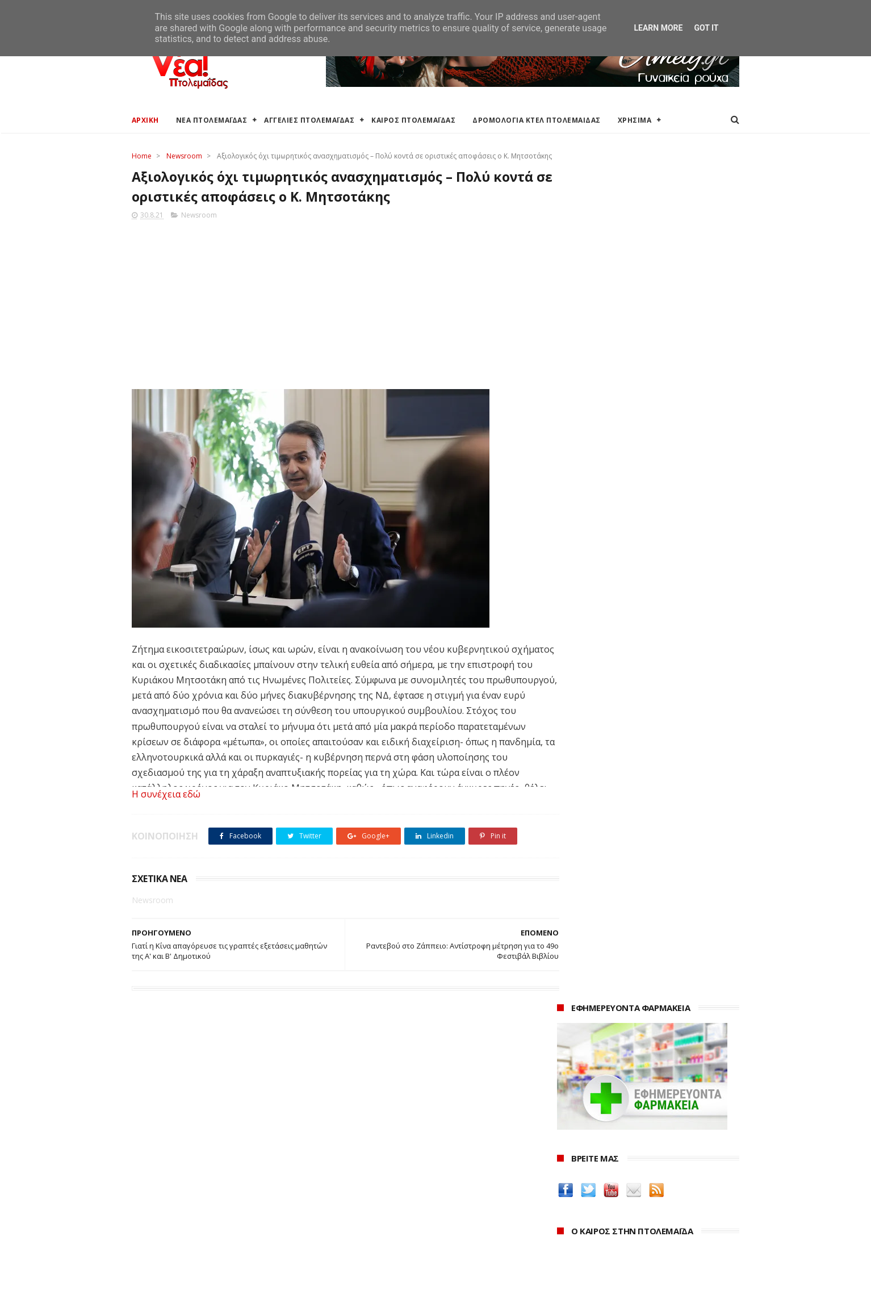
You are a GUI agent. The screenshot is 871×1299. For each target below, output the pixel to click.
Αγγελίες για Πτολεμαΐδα (178, 1171)
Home (142, 156)
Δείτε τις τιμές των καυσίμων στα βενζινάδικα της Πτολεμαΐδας (630, 898)
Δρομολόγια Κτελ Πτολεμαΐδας (189, 1197)
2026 (567, 1143)
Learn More (658, 27)
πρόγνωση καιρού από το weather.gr (642, 508)
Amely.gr (575, 958)
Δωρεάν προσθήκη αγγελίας (184, 1184)
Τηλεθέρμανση (365, 1248)
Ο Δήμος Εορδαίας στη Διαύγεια (397, 1157)
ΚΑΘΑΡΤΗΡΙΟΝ (586, 1026)
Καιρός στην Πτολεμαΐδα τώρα (188, 1157)
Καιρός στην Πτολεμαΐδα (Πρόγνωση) (201, 1143)
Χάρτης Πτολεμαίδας (169, 1224)
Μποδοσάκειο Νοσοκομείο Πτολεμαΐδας (414, 1221)
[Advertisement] (334, 313)
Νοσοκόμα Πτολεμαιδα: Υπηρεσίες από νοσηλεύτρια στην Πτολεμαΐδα (639, 1044)
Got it (706, 27)
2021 (567, 1221)
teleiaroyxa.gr (586, 972)
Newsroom (184, 156)
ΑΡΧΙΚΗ (145, 120)
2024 (567, 1174)
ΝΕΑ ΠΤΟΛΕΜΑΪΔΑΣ (212, 120)
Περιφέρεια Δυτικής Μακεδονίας (398, 1184)
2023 (567, 1190)
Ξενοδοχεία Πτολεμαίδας (178, 1211)
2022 (567, 1205)
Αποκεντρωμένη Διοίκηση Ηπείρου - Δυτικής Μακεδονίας (421, 1202)
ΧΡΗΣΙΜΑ (635, 120)
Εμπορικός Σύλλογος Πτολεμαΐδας (402, 1234)
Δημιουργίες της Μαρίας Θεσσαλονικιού (642, 1012)
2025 (567, 1159)
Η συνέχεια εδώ (166, 806)
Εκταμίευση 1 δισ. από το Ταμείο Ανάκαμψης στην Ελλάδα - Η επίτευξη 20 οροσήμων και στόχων (639, 653)
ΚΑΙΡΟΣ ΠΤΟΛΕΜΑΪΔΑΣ (414, 120)
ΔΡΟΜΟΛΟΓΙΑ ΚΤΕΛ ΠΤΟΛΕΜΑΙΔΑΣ (537, 120)
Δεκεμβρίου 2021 (600, 1235)
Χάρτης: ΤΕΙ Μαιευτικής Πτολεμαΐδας (199, 1238)
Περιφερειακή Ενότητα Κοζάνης (396, 1171)
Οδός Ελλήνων (587, 998)
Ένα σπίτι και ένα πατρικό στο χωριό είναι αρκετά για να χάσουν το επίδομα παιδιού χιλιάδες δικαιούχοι (648, 570)
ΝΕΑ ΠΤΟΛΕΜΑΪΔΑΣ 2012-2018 (186, 1284)
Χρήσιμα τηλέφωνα (167, 1252)
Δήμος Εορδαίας (368, 1143)
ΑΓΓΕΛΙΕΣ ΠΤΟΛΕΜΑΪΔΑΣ (310, 120)
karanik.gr (578, 985)
